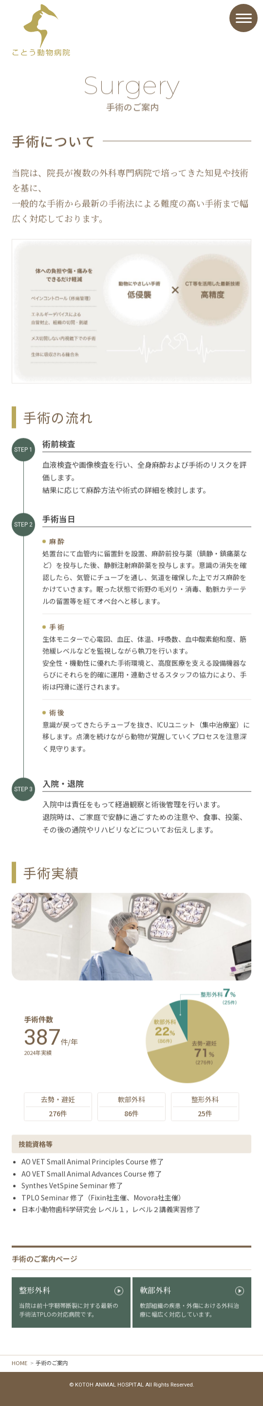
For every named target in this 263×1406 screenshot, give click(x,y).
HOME (19, 1363)
